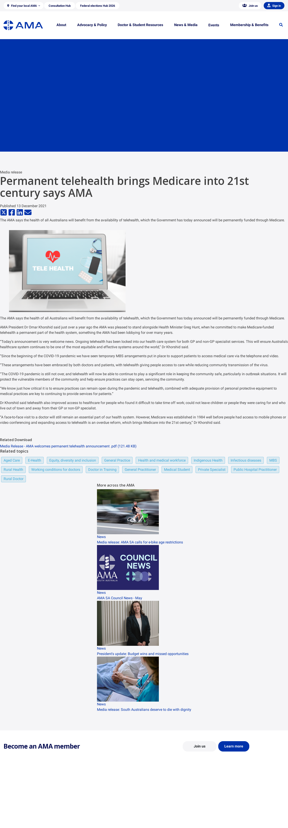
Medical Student (177, 469)
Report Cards (84, 803)
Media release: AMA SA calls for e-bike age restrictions (140, 542)
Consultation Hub (87, 822)
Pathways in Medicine (162, 820)
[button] (23, 5)
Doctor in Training (102, 469)
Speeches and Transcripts (237, 816)
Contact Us (11, 803)
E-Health (34, 460)
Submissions (84, 816)
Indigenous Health (208, 460)
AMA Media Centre (232, 796)
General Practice (117, 460)
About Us (9, 796)
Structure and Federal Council (24, 809)
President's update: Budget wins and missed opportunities (143, 654)
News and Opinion (232, 803)
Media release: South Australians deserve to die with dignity (144, 709)
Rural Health (13, 469)
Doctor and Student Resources (168, 807)
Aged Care (12, 460)
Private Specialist (211, 469)
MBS (273, 460)
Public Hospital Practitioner (255, 469)
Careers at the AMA (16, 816)
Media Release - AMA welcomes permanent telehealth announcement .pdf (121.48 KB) (68, 446)
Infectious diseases (246, 460)
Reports (80, 809)
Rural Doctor (13, 479)
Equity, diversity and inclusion (72, 460)
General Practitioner (140, 469)
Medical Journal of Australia (239, 809)
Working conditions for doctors (55, 469)
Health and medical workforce (162, 460)
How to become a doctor (164, 813)
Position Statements (89, 796)
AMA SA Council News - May (119, 598)
